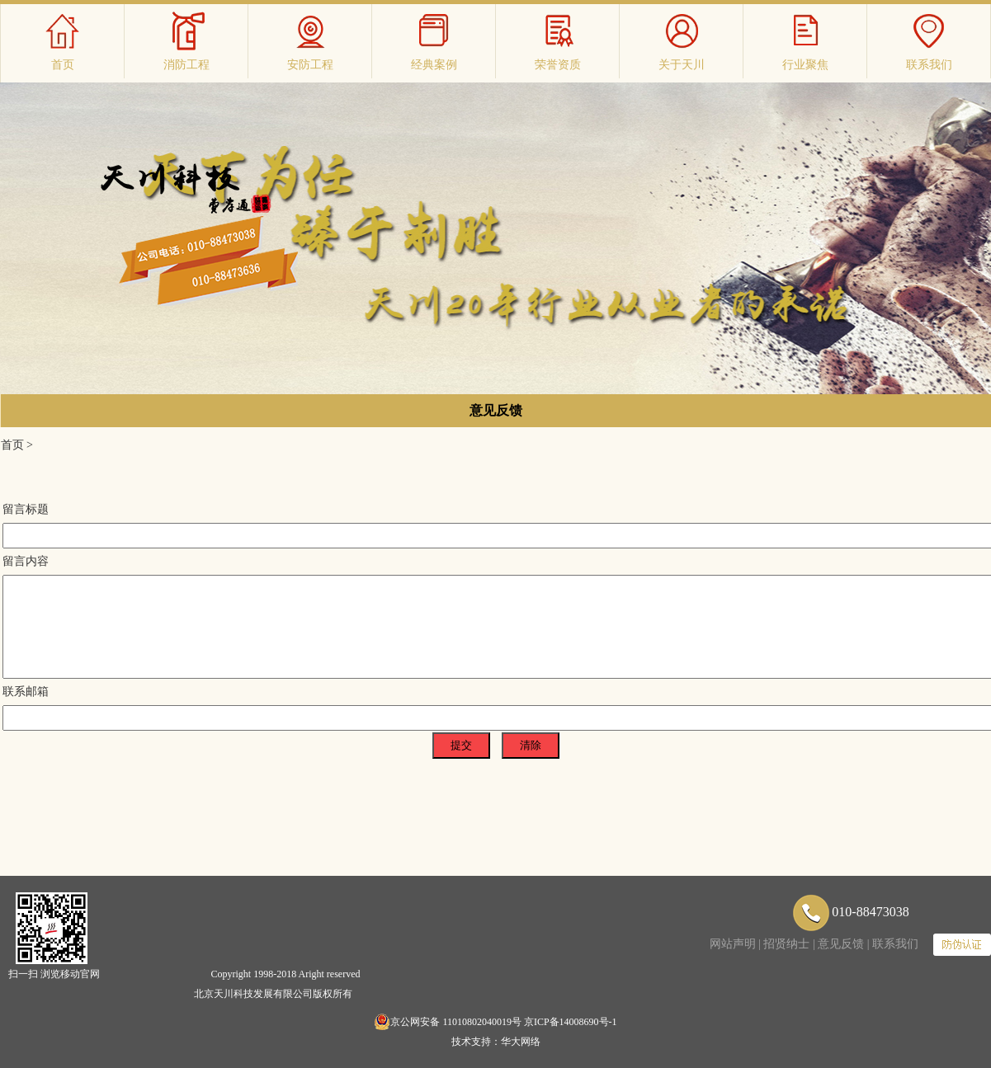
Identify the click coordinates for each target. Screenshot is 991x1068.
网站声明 (733, 944)
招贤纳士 (786, 944)
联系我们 (895, 944)
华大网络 (520, 1041)
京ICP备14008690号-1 (570, 1022)
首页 (12, 445)
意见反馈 (496, 410)
